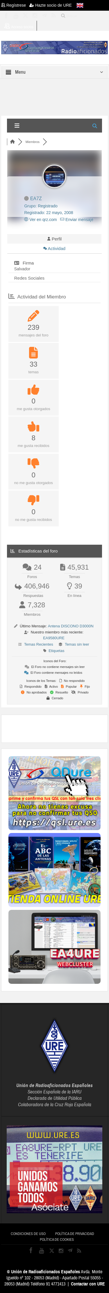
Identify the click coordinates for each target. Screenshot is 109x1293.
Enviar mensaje (76, 219)
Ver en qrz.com (40, 219)
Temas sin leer (77, 644)
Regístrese (15, 5)
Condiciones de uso (28, 1234)
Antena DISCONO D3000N (71, 626)
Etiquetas (56, 651)
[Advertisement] (58, 728)
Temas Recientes (38, 644)
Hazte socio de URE (50, 5)
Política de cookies (57, 1239)
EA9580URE (54, 638)
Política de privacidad (74, 1234)
